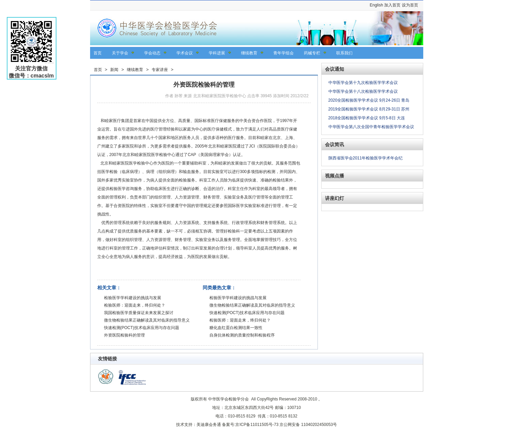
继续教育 (249, 53)
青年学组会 (283, 53)
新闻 (114, 69)
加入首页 (392, 5)
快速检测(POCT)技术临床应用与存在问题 (141, 327)
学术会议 (184, 53)
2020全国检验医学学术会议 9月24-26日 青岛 (369, 100)
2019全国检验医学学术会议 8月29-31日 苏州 (369, 109)
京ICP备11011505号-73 (256, 424)
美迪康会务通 (208, 424)
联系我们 (344, 53)
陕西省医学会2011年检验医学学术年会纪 (365, 158)
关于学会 (120, 53)
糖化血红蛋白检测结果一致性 (235, 327)
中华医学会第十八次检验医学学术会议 (363, 91)
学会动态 (152, 53)
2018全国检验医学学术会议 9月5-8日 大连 (366, 118)
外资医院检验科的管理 (124, 335)
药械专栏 (312, 53)
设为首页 (410, 5)
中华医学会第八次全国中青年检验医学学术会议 (371, 126)
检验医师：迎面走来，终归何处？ (134, 305)
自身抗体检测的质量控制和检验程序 (242, 335)
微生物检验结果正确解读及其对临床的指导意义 (147, 320)
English (376, 5)
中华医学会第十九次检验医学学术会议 (363, 82)
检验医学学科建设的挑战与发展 (132, 297)
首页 (97, 53)
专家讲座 (160, 69)
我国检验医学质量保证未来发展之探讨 (138, 312)
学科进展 (217, 53)
